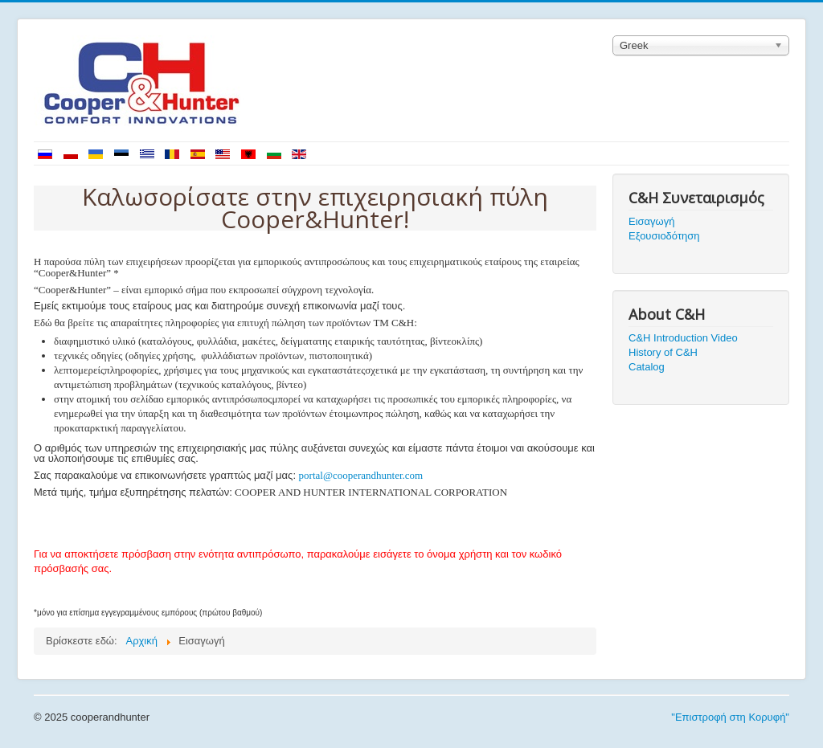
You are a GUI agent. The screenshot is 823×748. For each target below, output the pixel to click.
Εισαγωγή (651, 221)
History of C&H (663, 352)
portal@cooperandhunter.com (361, 475)
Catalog (647, 367)
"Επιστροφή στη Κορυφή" (730, 717)
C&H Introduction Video (683, 338)
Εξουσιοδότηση (664, 236)
